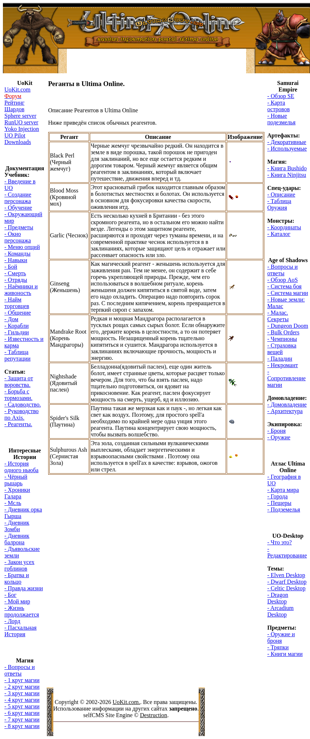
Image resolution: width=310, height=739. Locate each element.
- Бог (10, 595)
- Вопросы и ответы (19, 670)
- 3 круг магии (21, 693)
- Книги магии (285, 654)
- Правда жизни (23, 588)
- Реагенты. (18, 424)
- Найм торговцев (16, 302)
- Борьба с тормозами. (18, 394)
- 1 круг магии (21, 680)
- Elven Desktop (286, 575)
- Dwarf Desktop (287, 582)
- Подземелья (283, 509)
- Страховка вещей (281, 348)
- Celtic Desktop (286, 588)
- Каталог (278, 234)
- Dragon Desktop (277, 598)
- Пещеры (279, 503)
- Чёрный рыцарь (15, 480)
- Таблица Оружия (279, 204)
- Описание (281, 194)
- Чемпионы (282, 339)
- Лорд (12, 621)
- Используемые (287, 148)
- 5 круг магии (21, 706)
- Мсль (12, 503)
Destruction (153, 715)
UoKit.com (125, 702)
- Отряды (15, 280)
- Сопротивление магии (286, 378)
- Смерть (15, 273)
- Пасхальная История (20, 631)
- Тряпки (278, 647)
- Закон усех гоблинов (19, 565)
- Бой (10, 267)
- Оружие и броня (281, 637)
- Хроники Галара (17, 493)
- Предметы (18, 227)
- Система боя (284, 286)
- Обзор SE (280, 96)
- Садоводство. (22, 404)
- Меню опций (22, 247)
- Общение (17, 313)
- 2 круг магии (21, 687)
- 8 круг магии (21, 726)
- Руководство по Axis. (21, 414)
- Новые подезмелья (281, 119)
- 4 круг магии (21, 700)
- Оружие (278, 437)
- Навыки (15, 260)
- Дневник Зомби (16, 526)
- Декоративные (286, 142)
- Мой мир (17, 601)
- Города (277, 496)
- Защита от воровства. (18, 381)
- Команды (17, 253)
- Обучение (18, 208)
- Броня (276, 431)
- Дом (11, 319)
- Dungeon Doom (287, 326)
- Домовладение (287, 404)
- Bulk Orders (283, 332)
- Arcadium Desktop (280, 611)
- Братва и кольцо (16, 578)
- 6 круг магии (21, 713)
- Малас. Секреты (278, 316)
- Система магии (287, 293)
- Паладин (279, 358)
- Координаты (284, 227)
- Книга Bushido (287, 168)
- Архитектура (285, 411)
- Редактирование (287, 552)
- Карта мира (283, 490)
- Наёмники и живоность (21, 289)
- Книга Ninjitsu (286, 175)
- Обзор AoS (282, 280)
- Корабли (16, 326)
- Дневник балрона (16, 539)
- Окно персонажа (17, 237)
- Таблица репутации (17, 355)
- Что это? (279, 542)
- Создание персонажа (17, 197)
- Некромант (282, 365)
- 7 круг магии (21, 719)
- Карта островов (278, 106)
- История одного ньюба (21, 466)
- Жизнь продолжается (21, 611)
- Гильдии (16, 332)
